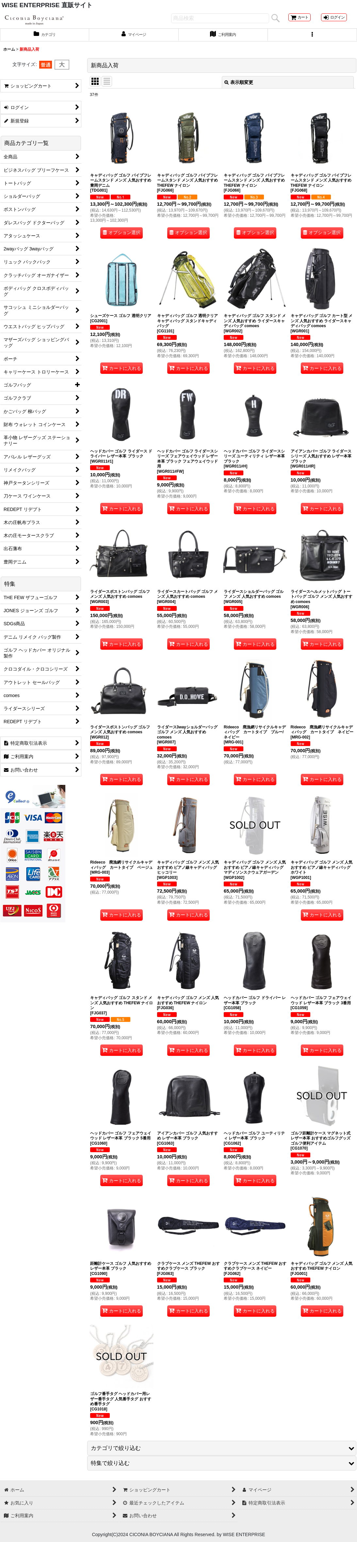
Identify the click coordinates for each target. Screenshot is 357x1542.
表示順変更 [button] (238, 88)
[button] (312, 40)
